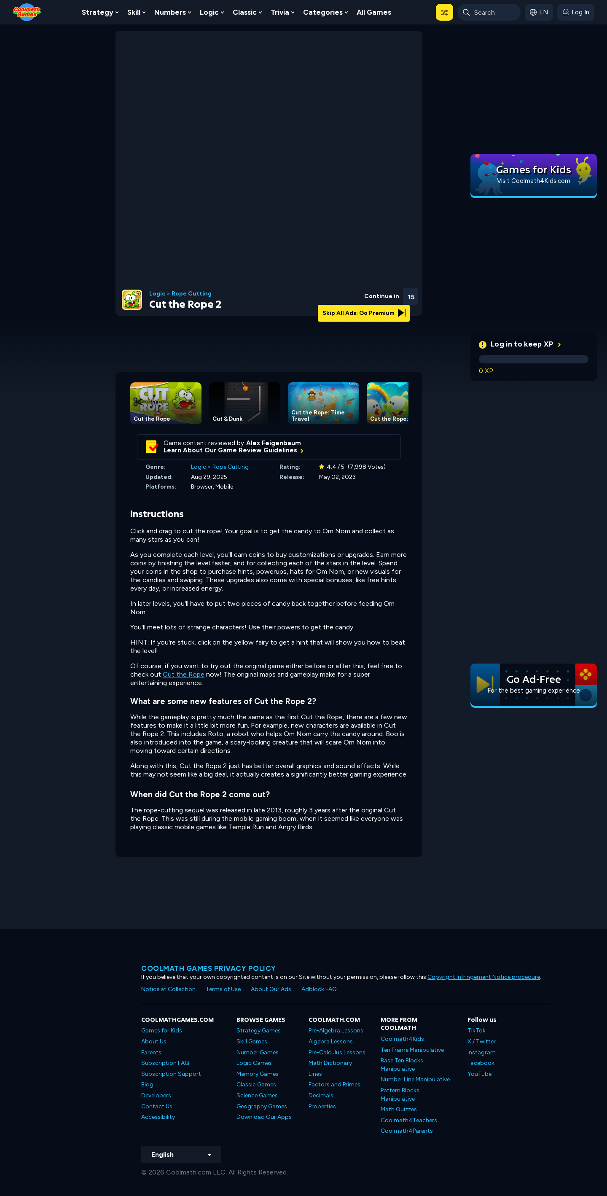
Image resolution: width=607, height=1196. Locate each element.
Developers (156, 1095)
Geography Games (261, 1106)
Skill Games (251, 1041)
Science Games (257, 1095)
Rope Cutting (192, 293)
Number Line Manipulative (415, 1079)
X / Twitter (481, 1041)
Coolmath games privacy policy (208, 968)
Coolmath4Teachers (409, 1120)
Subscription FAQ (165, 1063)
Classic (245, 12)
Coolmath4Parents (407, 1130)
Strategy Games (258, 1030)
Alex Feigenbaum (273, 443)
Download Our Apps (264, 1117)
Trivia (280, 12)
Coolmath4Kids (402, 1039)
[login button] (575, 12)
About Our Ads (271, 989)
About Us (154, 1041)
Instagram (481, 1052)
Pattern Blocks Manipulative (400, 1094)
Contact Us (156, 1106)
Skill (133, 12)
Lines (315, 1074)
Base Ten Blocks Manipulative (402, 1064)
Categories (323, 12)
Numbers (170, 12)
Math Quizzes (399, 1109)
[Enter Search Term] (489, 12)
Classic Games (256, 1084)
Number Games (257, 1052)
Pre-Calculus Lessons (337, 1052)
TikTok (476, 1030)
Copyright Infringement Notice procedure (483, 977)
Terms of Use (223, 989)
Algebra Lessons (331, 1041)
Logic (209, 12)
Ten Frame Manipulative (412, 1050)
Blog (147, 1084)
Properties (322, 1106)
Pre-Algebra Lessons (336, 1030)
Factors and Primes (334, 1084)
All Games (374, 12)
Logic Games (254, 1063)
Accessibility (158, 1117)
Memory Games (257, 1074)
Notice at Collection (168, 989)
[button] (444, 12)
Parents (151, 1052)
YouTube (479, 1074)
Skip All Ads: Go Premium (364, 313)
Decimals (321, 1095)
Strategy (97, 12)
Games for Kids (161, 1030)
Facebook (480, 1063)
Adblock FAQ (319, 989)
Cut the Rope (183, 674)
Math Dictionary (330, 1063)
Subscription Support (171, 1074)
